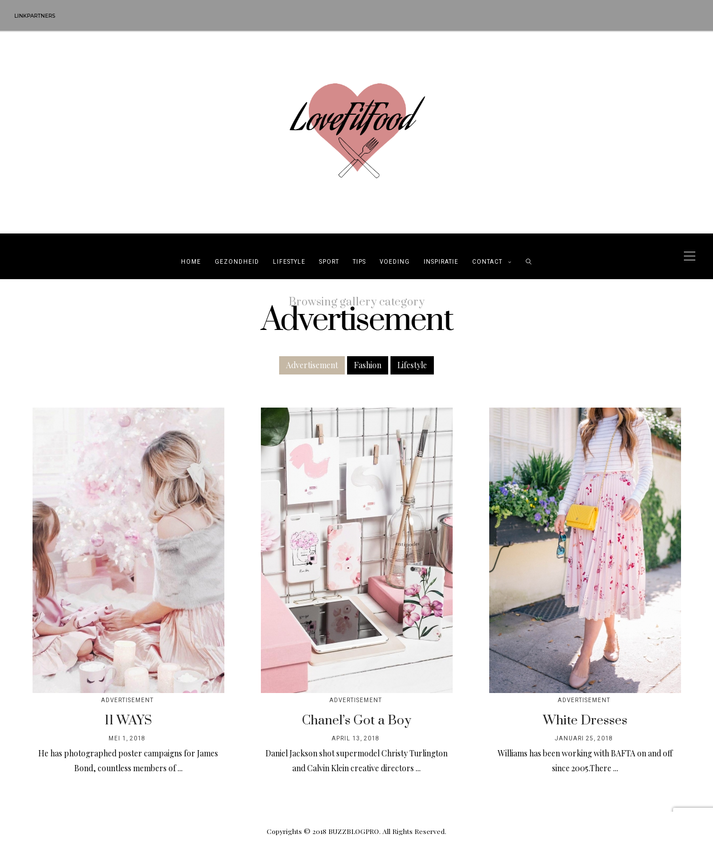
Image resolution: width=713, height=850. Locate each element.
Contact (487, 262)
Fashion (367, 365)
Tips (359, 262)
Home (191, 262)
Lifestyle (289, 262)
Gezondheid (237, 262)
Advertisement (312, 365)
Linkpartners (34, 16)
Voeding (395, 262)
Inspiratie (441, 262)
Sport (329, 262)
